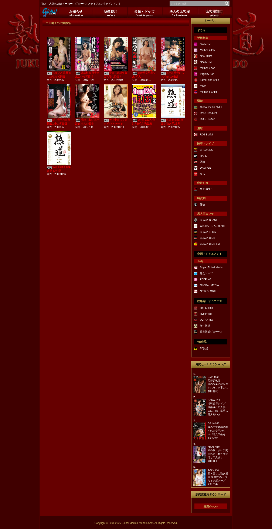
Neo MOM (206, 62)
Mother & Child (208, 91)
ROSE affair (207, 134)
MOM (203, 85)
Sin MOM (205, 44)
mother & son (207, 68)
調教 (202, 161)
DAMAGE (205, 167)
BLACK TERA (208, 231)
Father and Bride (209, 79)
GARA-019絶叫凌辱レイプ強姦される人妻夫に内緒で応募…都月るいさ (218, 407)
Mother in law (207, 50)
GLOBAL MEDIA (209, 285)
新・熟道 (205, 325)
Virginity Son (207, 74)
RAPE (203, 155)
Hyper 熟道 (206, 313)
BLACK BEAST (208, 220)
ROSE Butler (207, 119)
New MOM (206, 56)
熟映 (202, 204)
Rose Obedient (208, 113)
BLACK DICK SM (210, 243)
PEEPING (205, 279)
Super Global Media (211, 267)
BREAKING (206, 149)
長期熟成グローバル (211, 331)
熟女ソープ (206, 273)
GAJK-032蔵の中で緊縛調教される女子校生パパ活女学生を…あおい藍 (218, 430)
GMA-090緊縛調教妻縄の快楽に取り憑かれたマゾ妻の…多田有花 (218, 384)
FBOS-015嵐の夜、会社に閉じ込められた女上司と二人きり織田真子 (218, 453)
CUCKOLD (206, 189)
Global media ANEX (211, 107)
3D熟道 (204, 348)
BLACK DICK (207, 237)
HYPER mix (206, 307)
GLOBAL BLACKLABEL (213, 226)
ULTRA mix (206, 319)
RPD (202, 173)
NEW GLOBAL (208, 291)
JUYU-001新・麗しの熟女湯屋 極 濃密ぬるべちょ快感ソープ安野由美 (218, 477)
